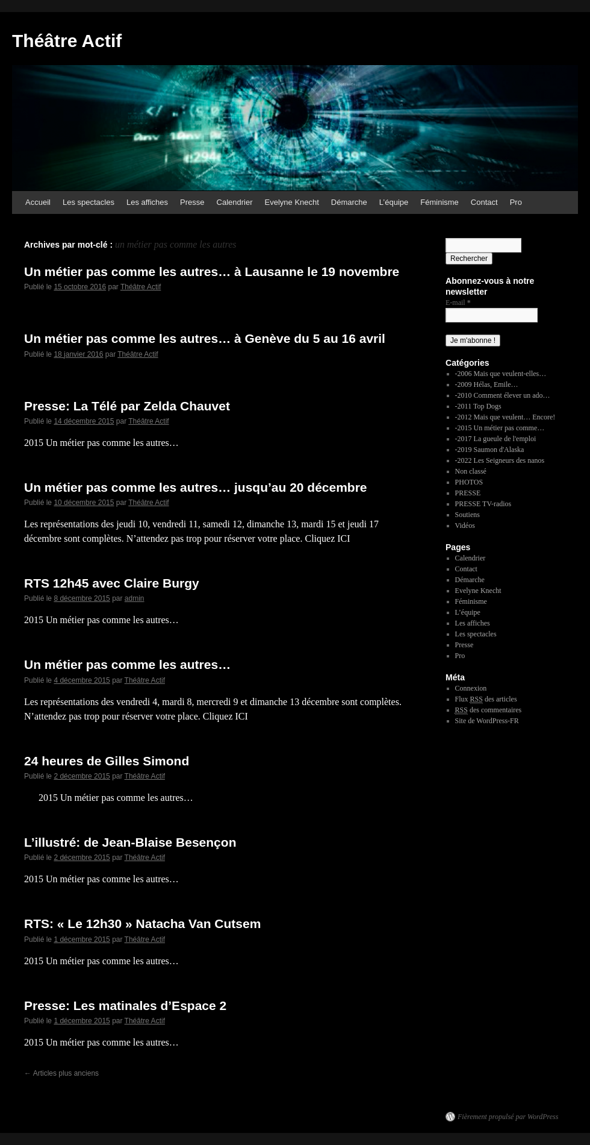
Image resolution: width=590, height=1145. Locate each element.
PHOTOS (469, 482)
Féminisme (439, 202)
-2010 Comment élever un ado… (502, 395)
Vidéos (465, 525)
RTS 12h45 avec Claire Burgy (111, 583)
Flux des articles (486, 699)
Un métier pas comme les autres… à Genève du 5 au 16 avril (204, 338)
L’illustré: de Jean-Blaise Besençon (130, 842)
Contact (484, 202)
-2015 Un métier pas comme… (500, 428)
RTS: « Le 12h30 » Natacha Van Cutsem (142, 923)
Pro (516, 202)
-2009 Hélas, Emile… (486, 384)
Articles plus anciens (61, 1073)
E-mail (458, 302)
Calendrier (235, 202)
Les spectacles (88, 202)
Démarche (349, 202)
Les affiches (147, 202)
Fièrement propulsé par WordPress (508, 1116)
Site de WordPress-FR (487, 721)
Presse (192, 202)
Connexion (471, 688)
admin (134, 598)
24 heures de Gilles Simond (106, 761)
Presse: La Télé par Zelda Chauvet (127, 406)
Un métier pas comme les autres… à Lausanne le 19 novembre (211, 271)
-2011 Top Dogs (478, 406)
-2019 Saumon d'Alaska (489, 449)
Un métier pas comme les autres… (127, 664)
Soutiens (467, 514)
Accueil (38, 202)
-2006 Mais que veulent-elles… (501, 373)
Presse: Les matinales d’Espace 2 (125, 1005)
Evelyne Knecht (292, 202)
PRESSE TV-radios (483, 504)
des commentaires (488, 710)
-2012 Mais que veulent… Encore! (505, 417)
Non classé (470, 471)
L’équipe (393, 202)
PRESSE (468, 493)
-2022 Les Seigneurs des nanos (500, 460)
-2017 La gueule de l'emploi (495, 438)
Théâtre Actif (67, 41)
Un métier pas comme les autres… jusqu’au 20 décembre (195, 487)
